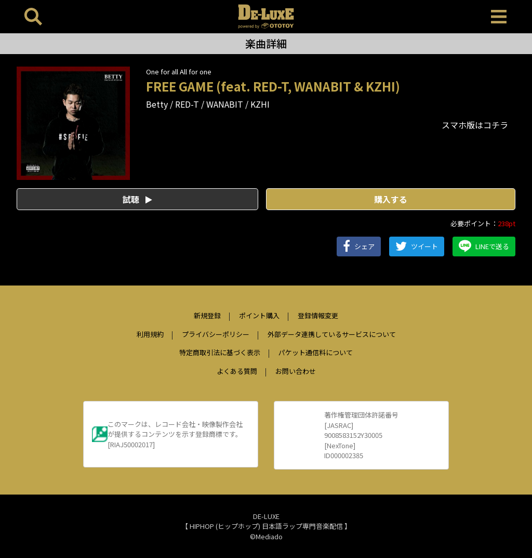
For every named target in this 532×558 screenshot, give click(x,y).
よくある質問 (237, 371)
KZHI (260, 104)
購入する (390, 199)
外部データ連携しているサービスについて (332, 334)
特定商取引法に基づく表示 (219, 352)
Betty (157, 104)
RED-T (187, 104)
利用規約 (150, 334)
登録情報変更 (318, 315)
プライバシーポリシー (215, 334)
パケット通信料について (315, 352)
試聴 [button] (137, 199)
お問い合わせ (295, 371)
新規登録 (207, 315)
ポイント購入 (259, 315)
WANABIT (224, 104)
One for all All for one (178, 71)
